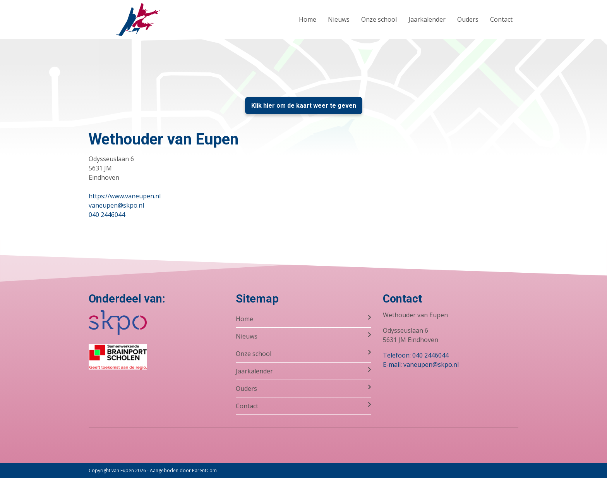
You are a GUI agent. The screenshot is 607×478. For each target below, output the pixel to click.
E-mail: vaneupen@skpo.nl (421, 364)
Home (307, 19)
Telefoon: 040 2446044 (416, 355)
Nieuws (339, 19)
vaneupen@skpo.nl (116, 205)
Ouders (467, 19)
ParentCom (204, 470)
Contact (501, 19)
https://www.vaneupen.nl (125, 196)
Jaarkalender (427, 19)
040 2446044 (107, 214)
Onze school (379, 19)
